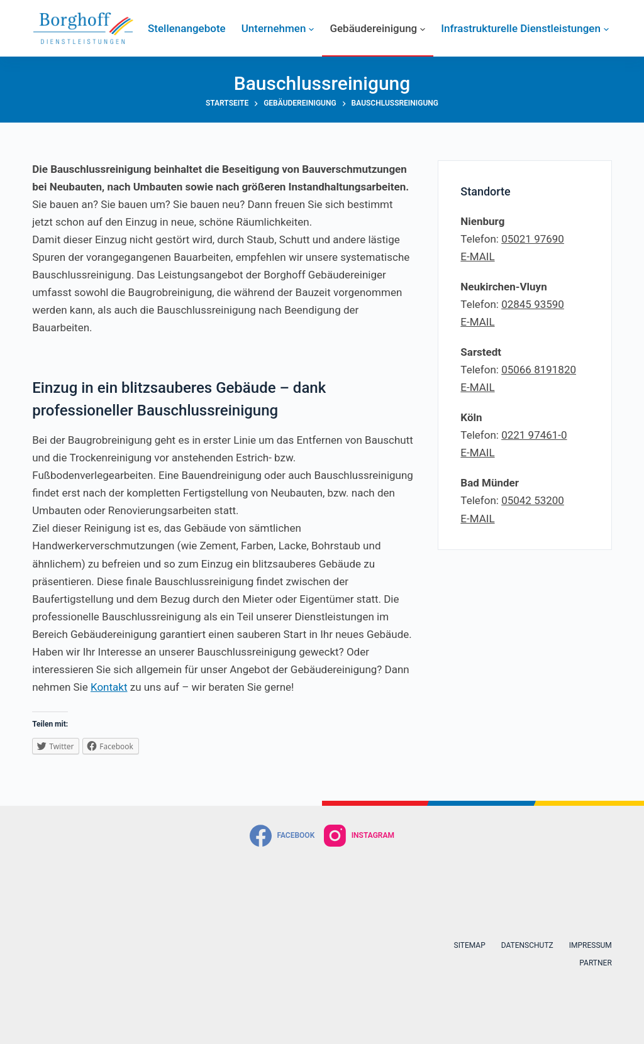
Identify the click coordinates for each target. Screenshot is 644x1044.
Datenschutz (527, 945)
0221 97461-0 (534, 435)
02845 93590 (532, 304)
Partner (595, 963)
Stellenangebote (187, 28)
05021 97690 (532, 239)
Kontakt (109, 687)
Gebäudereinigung (377, 28)
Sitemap (470, 945)
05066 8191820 (538, 369)
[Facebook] (282, 836)
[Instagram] (359, 836)
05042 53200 (532, 500)
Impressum (590, 945)
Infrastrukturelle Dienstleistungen (525, 28)
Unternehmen (278, 28)
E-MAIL (477, 256)
